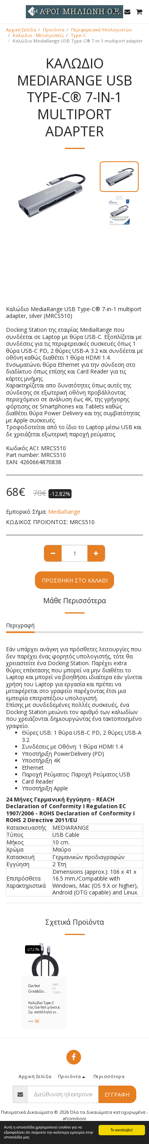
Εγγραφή (117, 1094)
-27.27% (33, 949)
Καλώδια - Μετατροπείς (38, 35)
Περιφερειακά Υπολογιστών (101, 30)
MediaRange (64, 511)
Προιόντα (53, 30)
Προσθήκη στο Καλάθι (75, 580)
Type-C (78, 35)
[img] (44, 959)
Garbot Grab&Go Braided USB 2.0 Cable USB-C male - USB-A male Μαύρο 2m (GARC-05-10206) (40, 988)
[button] (8, 11)
